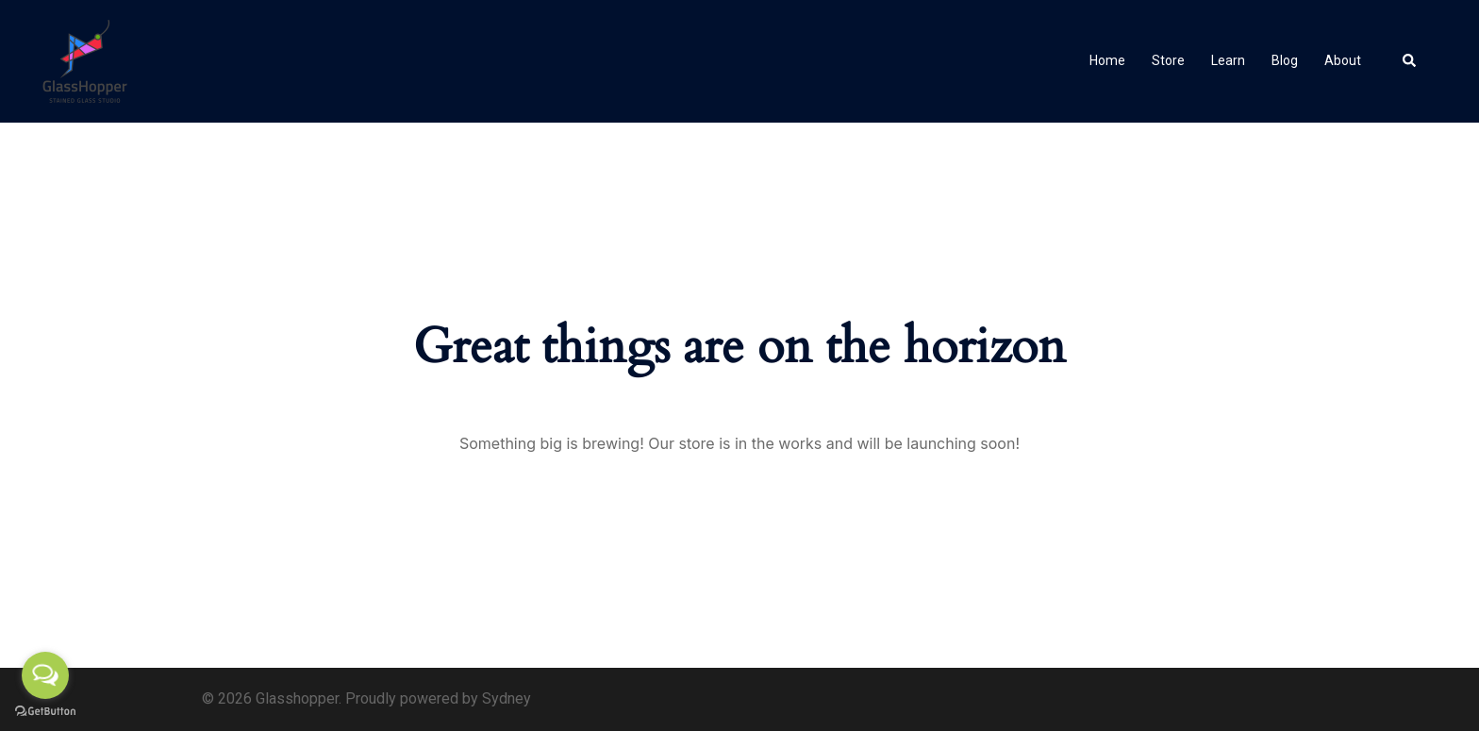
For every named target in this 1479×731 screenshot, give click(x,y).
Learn (1228, 60)
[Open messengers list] (45, 675)
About (1342, 60)
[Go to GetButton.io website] (45, 712)
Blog (1284, 60)
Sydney (506, 698)
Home (1107, 60)
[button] (1410, 61)
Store (1168, 60)
